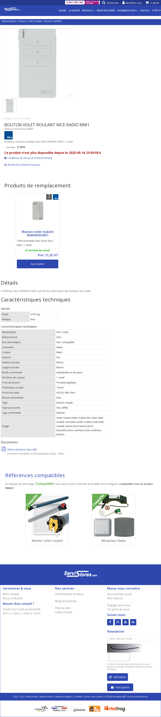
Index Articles (46, 696)
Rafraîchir (117, 677)
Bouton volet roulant (30, 21)
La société (74, 10)
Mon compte (11, 594)
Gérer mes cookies (93, 696)
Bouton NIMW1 (53, 21)
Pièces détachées (106, 10)
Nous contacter (13, 598)
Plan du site (62, 608)
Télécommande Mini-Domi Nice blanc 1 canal (35, 243)
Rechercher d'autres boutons (22, 164)
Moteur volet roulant (47, 540)
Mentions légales (63, 696)
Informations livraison (69, 594)
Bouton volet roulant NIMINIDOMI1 (38, 233)
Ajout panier (38, 264)
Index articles (63, 612)
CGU (21, 696)
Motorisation (9, 21)
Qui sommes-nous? (119, 594)
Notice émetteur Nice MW (19, 449)
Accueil (62, 10)
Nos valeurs (115, 598)
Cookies (78, 696)
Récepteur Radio (113, 540)
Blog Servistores (66, 601)
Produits (88, 10)
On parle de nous (118, 609)
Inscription (120, 687)
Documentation (127, 10)
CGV (15, 696)
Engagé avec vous (118, 605)
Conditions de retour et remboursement (28, 158)
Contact (145, 10)
